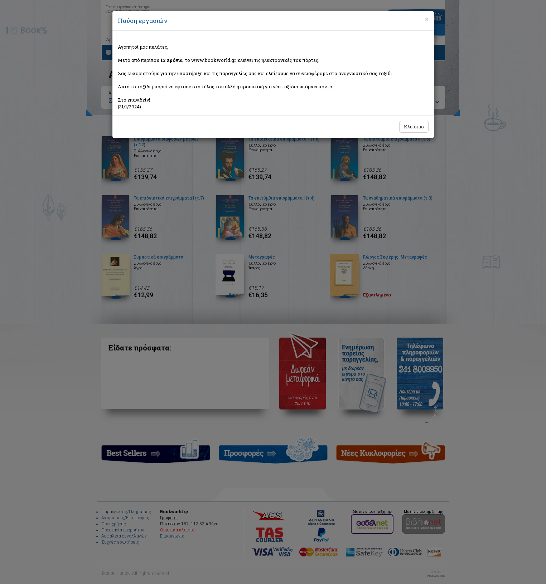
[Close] (427, 19)
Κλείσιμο (414, 126)
